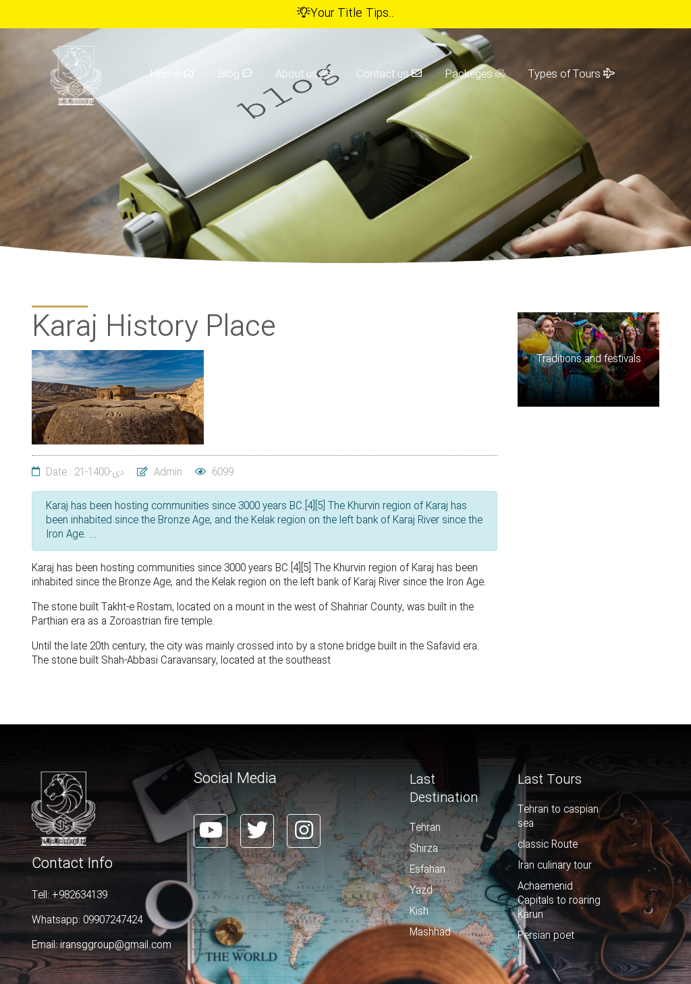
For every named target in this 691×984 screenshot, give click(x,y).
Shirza (424, 849)
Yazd (421, 891)
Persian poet (546, 936)
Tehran (425, 828)
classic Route (548, 845)
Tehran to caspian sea (558, 817)
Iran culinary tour (555, 866)
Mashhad (430, 933)
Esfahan (427, 870)
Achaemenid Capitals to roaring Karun (559, 901)
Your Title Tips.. (345, 14)
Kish (419, 912)
